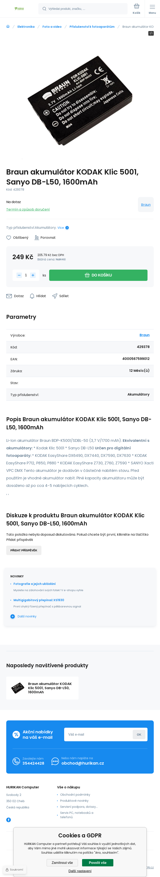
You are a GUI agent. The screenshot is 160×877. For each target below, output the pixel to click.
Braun (146, 204)
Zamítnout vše (62, 862)
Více (61, 228)
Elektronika (26, 27)
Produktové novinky (74, 801)
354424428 (33, 763)
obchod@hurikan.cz (82, 763)
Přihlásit (139, 734)
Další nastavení (80, 871)
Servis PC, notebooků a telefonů (76, 815)
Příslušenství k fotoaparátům (92, 27)
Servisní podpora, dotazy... (79, 807)
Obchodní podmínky (75, 795)
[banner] (19, 9)
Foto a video (52, 27)
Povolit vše (97, 862)
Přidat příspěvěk (23, 550)
